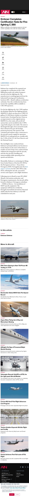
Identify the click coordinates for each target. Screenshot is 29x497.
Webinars (3, 479)
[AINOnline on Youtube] (23, 448)
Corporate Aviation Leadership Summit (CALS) (7, 464)
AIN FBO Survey (6, 454)
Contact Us (18, 477)
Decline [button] (17, 494)
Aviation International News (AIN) (7, 457)
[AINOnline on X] (25, 448)
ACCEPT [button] (11, 494)
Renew (17, 457)
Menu (24, 12)
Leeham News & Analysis (7, 467)
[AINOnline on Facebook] (20, 448)
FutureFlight (4, 462)
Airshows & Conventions (7, 481)
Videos (3, 477)
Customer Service (20, 456)
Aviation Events (5, 482)
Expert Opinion (5, 474)
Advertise (19, 479)
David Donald (5, 64)
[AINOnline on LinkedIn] (27, 448)
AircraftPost (5, 458)
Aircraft (3, 16)
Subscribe (18, 454)
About (17, 472)
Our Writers (18, 474)
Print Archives (4, 472)
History (17, 476)
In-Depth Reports (5, 476)
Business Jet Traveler (7, 460)
